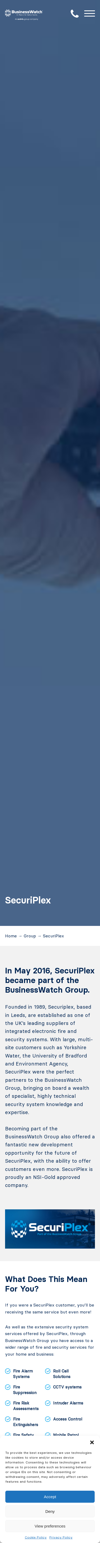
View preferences (50, 1526)
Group (30, 935)
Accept (50, 1496)
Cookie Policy (36, 1537)
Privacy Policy (61, 1537)
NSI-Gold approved (56, 1177)
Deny (50, 1511)
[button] (92, 1442)
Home (11, 935)
